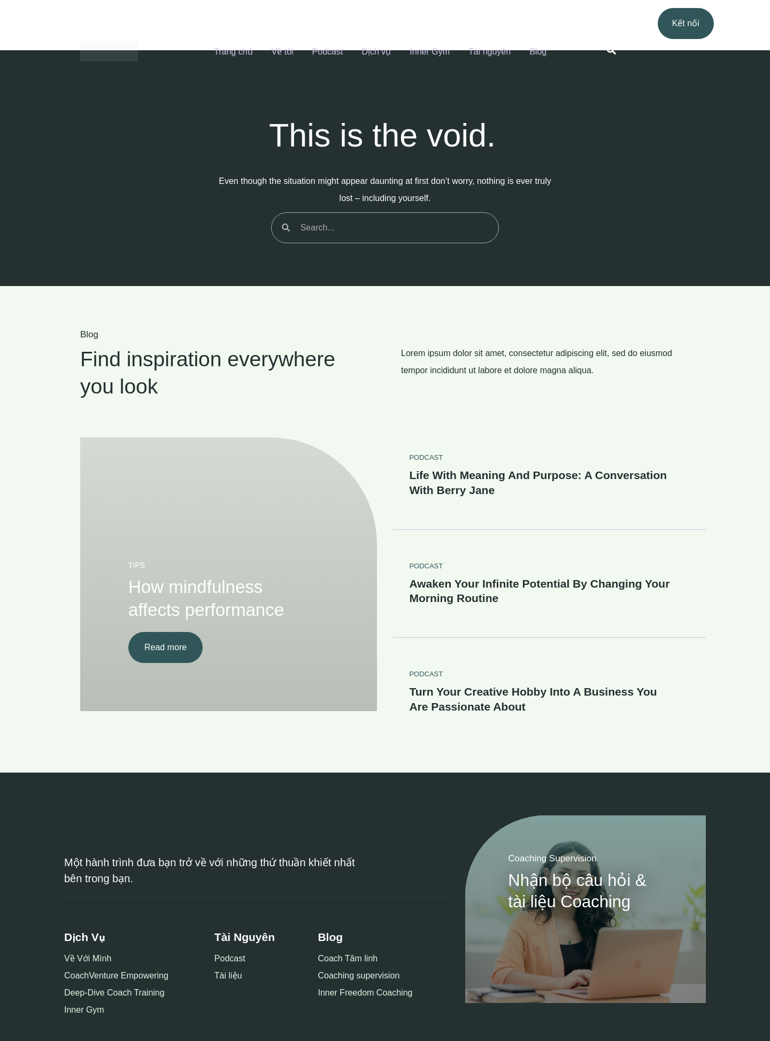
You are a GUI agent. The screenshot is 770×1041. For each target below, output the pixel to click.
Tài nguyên (489, 51)
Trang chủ (233, 51)
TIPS (136, 565)
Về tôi (283, 51)
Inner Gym (430, 51)
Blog (537, 51)
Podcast (327, 51)
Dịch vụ (376, 51)
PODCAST (426, 457)
